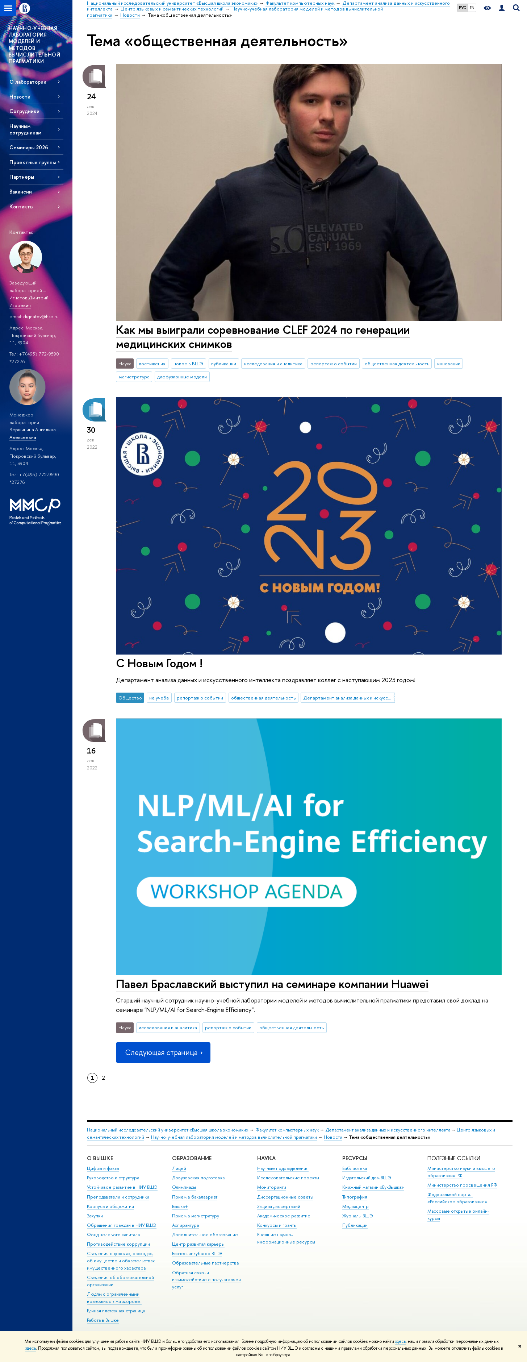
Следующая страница (163, 1052)
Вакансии (20, 191)
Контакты (21, 206)
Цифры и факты (103, 1168)
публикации (223, 363)
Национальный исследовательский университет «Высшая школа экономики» (167, 1130)
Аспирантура (185, 1225)
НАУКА (266, 1158)
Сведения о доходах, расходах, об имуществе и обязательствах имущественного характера (121, 1260)
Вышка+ (180, 1206)
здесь (400, 1341)
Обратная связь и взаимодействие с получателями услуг (206, 1280)
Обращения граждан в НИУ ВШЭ (121, 1225)
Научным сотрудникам (25, 129)
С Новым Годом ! (159, 663)
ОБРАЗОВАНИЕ (192, 1158)
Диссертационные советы (285, 1197)
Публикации (355, 1225)
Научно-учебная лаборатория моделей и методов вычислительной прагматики (234, 1137)
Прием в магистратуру (195, 1216)
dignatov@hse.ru (41, 316)
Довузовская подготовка (198, 1178)
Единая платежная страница (116, 1311)
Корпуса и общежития (110, 1206)
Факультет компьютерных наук (287, 1130)
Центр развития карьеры (198, 1244)
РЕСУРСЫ (354, 1158)
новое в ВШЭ (188, 363)
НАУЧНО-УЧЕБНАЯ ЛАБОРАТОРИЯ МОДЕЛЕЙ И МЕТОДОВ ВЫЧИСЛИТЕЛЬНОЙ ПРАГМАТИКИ (34, 45)
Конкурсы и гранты (277, 1225)
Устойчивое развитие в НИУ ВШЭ (122, 1187)
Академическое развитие (283, 1216)
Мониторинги (271, 1187)
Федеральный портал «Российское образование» (457, 1198)
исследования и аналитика (273, 363)
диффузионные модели (182, 376)
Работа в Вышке (103, 1320)
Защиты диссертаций (278, 1206)
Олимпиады (184, 1187)
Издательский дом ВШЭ (366, 1178)
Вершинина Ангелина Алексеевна (32, 433)
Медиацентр (355, 1206)
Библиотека (354, 1168)
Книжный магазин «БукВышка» (373, 1187)
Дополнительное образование (205, 1235)
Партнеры (21, 176)
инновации (448, 363)
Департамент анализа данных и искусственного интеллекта (349, 697)
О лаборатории (27, 81)
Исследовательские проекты (288, 1178)
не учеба (159, 697)
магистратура (134, 376)
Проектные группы (32, 162)
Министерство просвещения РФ (462, 1185)
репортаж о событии (333, 363)
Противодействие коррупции (118, 1244)
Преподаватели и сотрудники (118, 1197)
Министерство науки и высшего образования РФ (461, 1172)
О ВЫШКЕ (100, 1158)
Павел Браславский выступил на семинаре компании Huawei (272, 984)
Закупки (95, 1216)
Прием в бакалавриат (194, 1197)
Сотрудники (24, 111)
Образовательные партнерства (205, 1263)
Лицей (179, 1168)
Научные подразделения (283, 1168)
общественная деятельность (397, 363)
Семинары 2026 (28, 147)
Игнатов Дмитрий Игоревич (29, 301)
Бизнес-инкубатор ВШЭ (197, 1253)
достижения (152, 363)
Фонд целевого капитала (113, 1235)
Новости (19, 96)
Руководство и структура (113, 1178)
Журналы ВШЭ (357, 1216)
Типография (354, 1197)
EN (472, 7)
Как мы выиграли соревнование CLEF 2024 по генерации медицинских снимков (263, 336)
